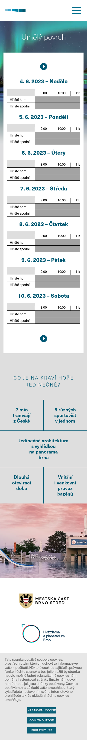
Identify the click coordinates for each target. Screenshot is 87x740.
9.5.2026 (43, 66)
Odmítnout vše (41, 720)
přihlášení (59, 10)
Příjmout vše (41, 730)
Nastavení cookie (41, 710)
